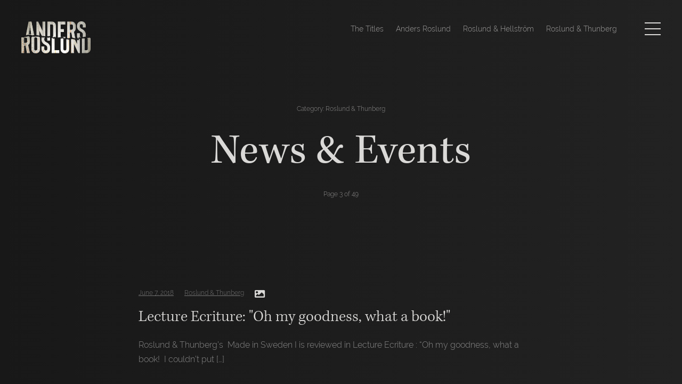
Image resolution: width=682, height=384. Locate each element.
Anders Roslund (423, 29)
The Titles (367, 29)
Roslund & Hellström (498, 29)
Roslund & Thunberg (581, 29)
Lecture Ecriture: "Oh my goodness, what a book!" (294, 316)
